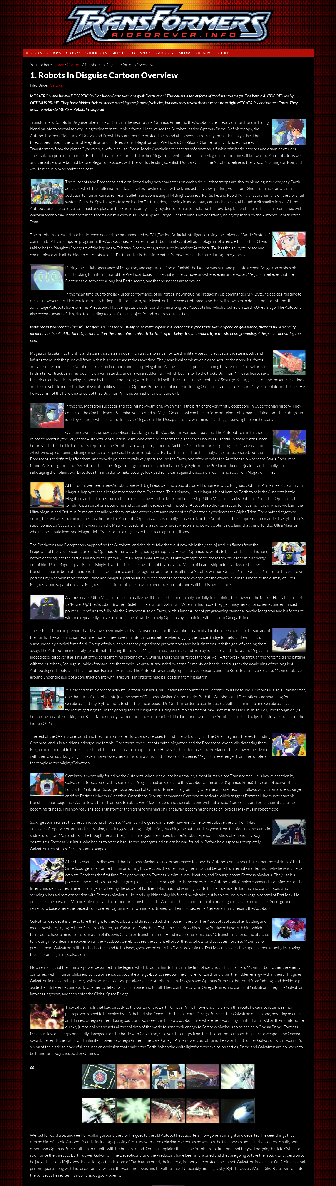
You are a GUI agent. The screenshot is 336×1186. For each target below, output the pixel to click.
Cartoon (56, 85)
